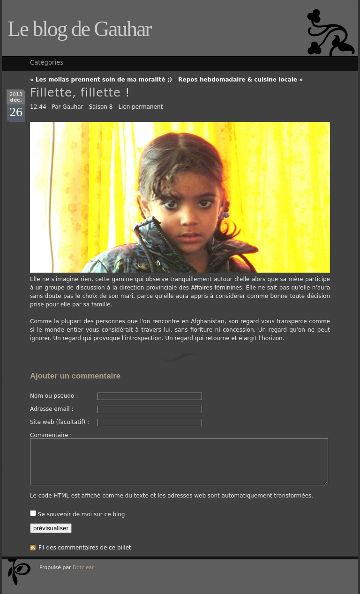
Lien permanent (140, 107)
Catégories (46, 62)
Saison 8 (100, 107)
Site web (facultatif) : (59, 422)
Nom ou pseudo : (54, 396)
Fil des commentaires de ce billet (84, 547)
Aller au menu (273, 3)
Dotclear (83, 567)
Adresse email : (51, 409)
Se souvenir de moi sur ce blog (81, 514)
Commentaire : (51, 435)
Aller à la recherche (326, 3)
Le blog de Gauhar (79, 29)
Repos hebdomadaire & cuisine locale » (240, 79)
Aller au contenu (225, 3)
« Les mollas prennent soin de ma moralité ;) (101, 79)
